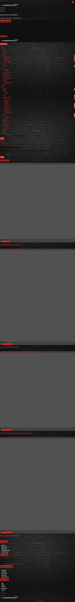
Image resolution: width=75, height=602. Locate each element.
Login (4, 64)
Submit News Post (5, 577)
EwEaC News (5, 74)
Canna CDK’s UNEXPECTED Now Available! (11, 249)
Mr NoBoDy (6, 108)
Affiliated (39, 89)
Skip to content (4, 1)
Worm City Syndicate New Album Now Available (13, 438)
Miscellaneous (6, 125)
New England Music (7, 72)
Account (3, 54)
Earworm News (6, 69)
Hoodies (6, 92)
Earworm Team (4, 588)
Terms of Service (4, 552)
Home (2, 46)
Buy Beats (3, 587)
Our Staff (5, 52)
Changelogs (3, 570)
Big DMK (6, 102)
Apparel (4, 90)
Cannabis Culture (6, 84)
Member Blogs (39, 57)
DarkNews (40, 600)
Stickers (6, 128)
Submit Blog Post (39, 61)
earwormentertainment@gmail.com (14, 564)
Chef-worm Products (7, 97)
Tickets (4, 130)
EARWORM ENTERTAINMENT (9, 15)
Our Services (3, 575)
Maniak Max (6, 107)
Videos (2, 132)
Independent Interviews (9, 82)
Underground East (6, 79)
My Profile (39, 56)
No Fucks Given (7, 110)
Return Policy (4, 549)
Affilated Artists (7, 77)
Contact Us (3, 545)
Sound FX (6, 118)
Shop (2, 87)
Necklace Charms (6, 120)
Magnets (6, 127)
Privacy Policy (4, 547)
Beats (39, 95)
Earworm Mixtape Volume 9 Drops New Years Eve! (13, 163)
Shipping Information (5, 550)
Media (39, 115)
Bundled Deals (6, 123)
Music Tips (6, 71)
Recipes (3, 593)
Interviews (5, 80)
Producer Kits (7, 117)
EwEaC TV (3, 590)
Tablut (3, 595)
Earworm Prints (39, 113)
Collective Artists (39, 99)
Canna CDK (6, 100)
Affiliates (5, 51)
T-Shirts (6, 94)
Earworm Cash (4, 573)
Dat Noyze (39, 104)
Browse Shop (4, 572)
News (2, 67)
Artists (4, 49)
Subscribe (39, 66)
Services (3, 85)
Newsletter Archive (7, 62)
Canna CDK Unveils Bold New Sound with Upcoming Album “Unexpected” (20, 352)
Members (39, 59)
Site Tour (2, 140)
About (2, 47)
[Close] (73, 2)
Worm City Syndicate (8, 112)
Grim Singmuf (7, 105)
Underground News (7, 75)
